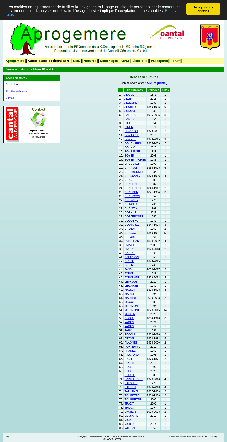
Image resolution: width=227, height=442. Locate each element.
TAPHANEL (131, 391)
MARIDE (130, 293)
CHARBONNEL (134, 171)
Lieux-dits (139, 61)
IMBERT (130, 265)
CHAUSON (131, 192)
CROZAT (130, 228)
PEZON (129, 338)
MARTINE (131, 297)
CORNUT (130, 212)
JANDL (129, 269)
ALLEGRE (130, 102)
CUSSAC (130, 232)
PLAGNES (131, 342)
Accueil (25, 69)
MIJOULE (130, 302)
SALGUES (131, 383)
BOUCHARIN (133, 143)
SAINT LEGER (134, 379)
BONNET (130, 139)
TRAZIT (129, 403)
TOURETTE (131, 395)
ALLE (127, 98)
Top (7, 437)
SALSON (130, 387)
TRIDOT (129, 407)
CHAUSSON (132, 196)
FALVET (130, 245)
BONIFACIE (132, 135)
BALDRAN (131, 115)
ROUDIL (130, 375)
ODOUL (129, 318)
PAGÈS (129, 326)
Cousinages (109, 61)
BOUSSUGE (132, 151)
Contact (10, 97)
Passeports (159, 61)
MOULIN (130, 314)
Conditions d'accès (16, 91)
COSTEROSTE (134, 216)
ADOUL (129, 94)
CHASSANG (132, 176)
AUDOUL (130, 110)
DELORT (130, 237)
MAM (125, 61)
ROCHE (129, 371)
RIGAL (129, 358)
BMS (76, 61)
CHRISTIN (131, 208)
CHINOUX (131, 204)
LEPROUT (131, 281)
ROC (128, 367)
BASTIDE (130, 119)
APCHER (130, 106)
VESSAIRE (131, 415)
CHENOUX (131, 200)
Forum (175, 61)
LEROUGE (131, 285)
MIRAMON (131, 306)
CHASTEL (131, 180)
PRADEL (130, 350)
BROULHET (132, 163)
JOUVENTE (132, 277)
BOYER (129, 155)
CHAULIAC (131, 184)
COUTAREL (132, 224)
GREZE (129, 261)
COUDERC (131, 220)
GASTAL (130, 253)
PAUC (128, 330)
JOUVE (129, 273)
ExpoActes (174, 437)
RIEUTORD (132, 354)
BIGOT (129, 123)
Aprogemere (15, 61)
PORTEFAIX (132, 346)
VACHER (130, 411)
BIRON (129, 127)
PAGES (129, 322)
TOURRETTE (132, 399)
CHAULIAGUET (134, 188)
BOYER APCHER (135, 159)
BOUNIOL (131, 147)
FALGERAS (132, 241)
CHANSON (131, 167)
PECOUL (130, 334)
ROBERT (130, 363)
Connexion (12, 84)
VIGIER (129, 424)
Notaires (90, 61)
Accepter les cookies (203, 9)
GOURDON (132, 257)
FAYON (129, 249)
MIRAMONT (132, 310)
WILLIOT (130, 428)
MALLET (130, 289)
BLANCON (131, 131)
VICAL (129, 419)
